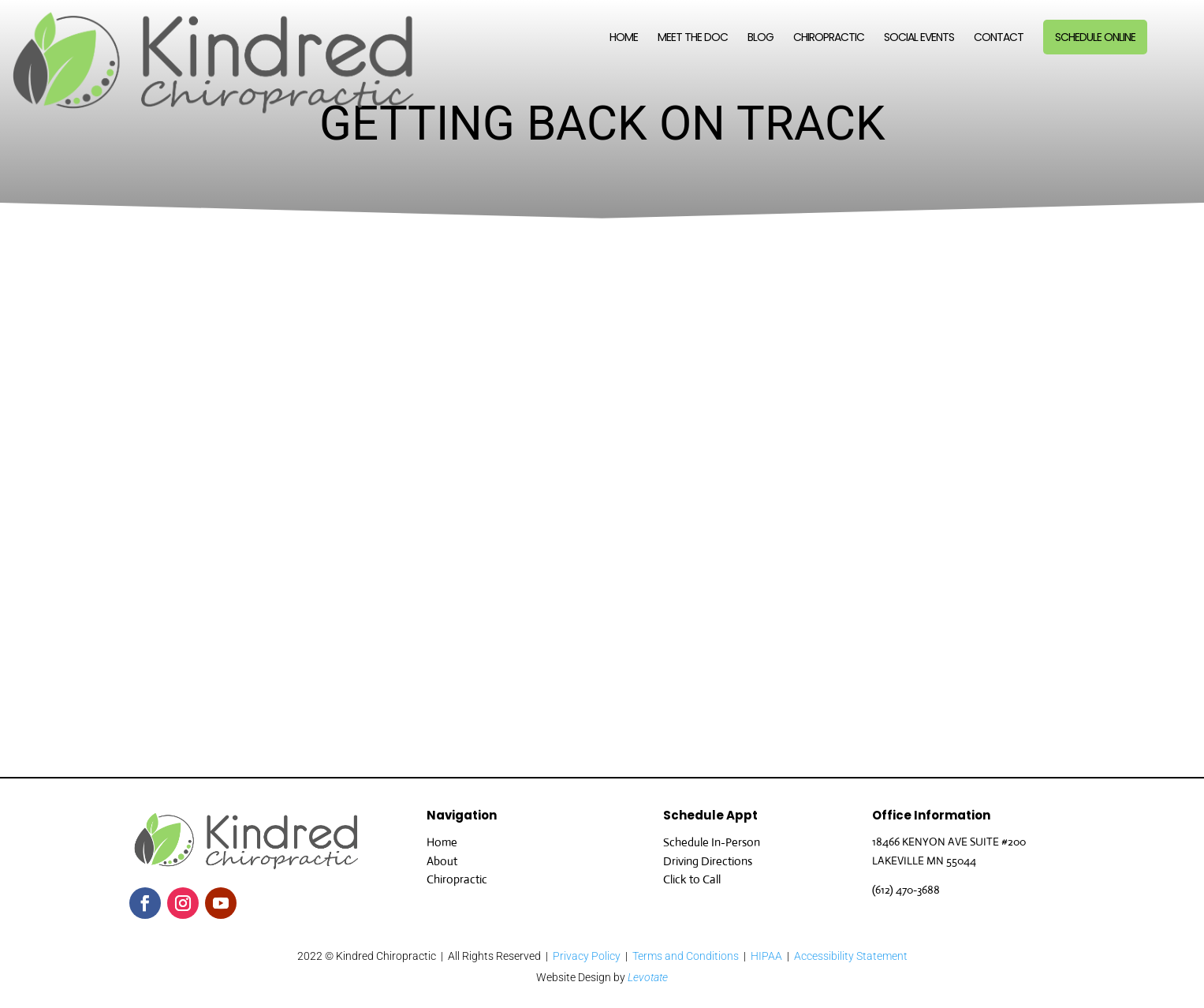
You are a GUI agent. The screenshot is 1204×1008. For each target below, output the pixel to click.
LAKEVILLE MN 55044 (924, 860)
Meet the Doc (693, 38)
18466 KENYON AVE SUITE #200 (949, 841)
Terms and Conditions (685, 956)
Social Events (919, 38)
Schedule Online (1095, 37)
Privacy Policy (587, 956)
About (442, 860)
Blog (760, 38)
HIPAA (766, 956)
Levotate (648, 977)
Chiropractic (828, 38)
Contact (998, 38)
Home (623, 38)
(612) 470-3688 (906, 890)
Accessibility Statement (851, 956)
